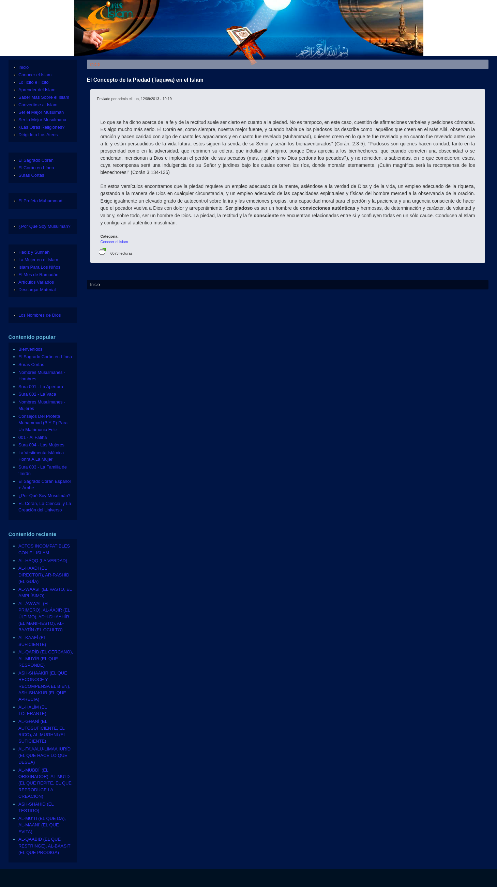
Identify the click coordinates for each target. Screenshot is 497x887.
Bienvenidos (30, 349)
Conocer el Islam (114, 242)
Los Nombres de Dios (39, 315)
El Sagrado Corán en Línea (45, 356)
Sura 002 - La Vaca (37, 394)
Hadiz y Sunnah (33, 252)
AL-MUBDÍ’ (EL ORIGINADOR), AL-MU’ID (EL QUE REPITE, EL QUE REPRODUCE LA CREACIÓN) (45, 783)
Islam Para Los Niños (39, 267)
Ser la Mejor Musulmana (42, 119)
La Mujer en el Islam (38, 259)
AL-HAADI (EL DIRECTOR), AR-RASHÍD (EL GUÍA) (43, 575)
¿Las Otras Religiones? (41, 127)
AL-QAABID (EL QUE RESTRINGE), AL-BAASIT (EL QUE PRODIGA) (44, 846)
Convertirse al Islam (37, 104)
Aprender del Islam (37, 89)
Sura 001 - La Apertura (40, 386)
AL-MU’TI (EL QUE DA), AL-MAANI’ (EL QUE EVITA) (42, 825)
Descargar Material (37, 289)
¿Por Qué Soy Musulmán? (44, 226)
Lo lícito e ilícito (33, 82)
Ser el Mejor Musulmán (41, 112)
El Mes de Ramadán (38, 274)
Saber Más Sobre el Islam (43, 97)
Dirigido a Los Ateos (38, 134)
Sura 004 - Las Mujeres (41, 444)
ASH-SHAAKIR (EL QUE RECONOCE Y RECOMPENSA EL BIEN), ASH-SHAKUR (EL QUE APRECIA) (44, 686)
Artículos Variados (36, 282)
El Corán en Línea (36, 167)
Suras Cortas (31, 175)
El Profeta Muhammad (40, 200)
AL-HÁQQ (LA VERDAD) (42, 560)
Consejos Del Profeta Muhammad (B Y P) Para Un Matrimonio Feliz (42, 423)
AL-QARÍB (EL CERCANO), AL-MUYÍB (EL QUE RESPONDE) (45, 658)
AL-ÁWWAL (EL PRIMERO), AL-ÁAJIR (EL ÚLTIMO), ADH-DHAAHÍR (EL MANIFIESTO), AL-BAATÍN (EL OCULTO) (44, 617)
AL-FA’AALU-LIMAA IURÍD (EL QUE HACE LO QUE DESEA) (44, 755)
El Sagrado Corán (36, 160)
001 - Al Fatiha (32, 437)
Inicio (95, 64)
